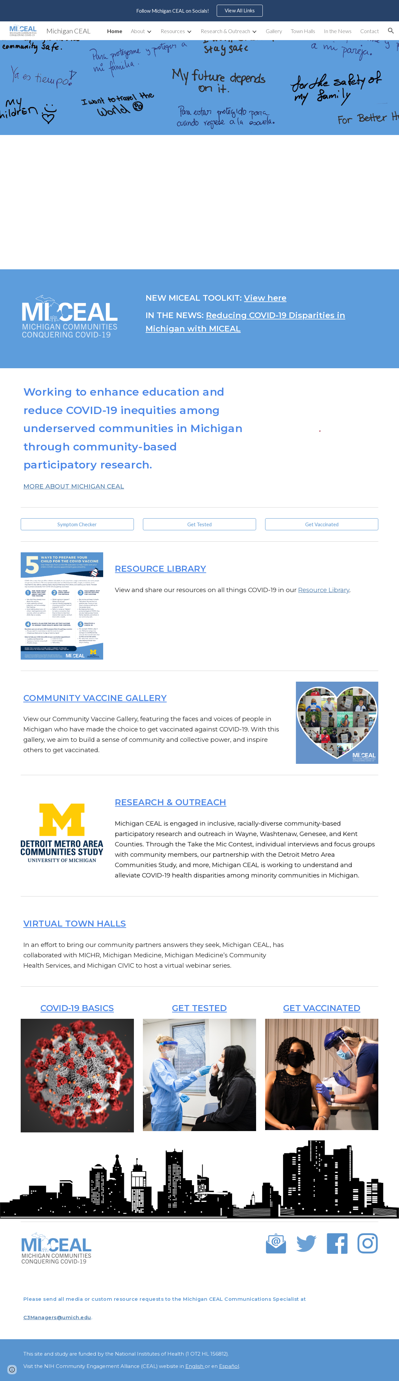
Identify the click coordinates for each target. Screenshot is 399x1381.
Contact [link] (369, 31)
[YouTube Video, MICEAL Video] (199, 202)
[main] (260, 313)
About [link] (138, 31)
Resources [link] (173, 31)
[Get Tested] (199, 524)
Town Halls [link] (303, 31)
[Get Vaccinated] (321, 524)
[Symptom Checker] (77, 524)
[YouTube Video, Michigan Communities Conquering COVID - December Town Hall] (337, 945)
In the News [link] (338, 31)
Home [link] (114, 31)
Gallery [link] (274, 31)
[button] (391, 31)
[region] (199, 10)
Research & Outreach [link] (225, 31)
